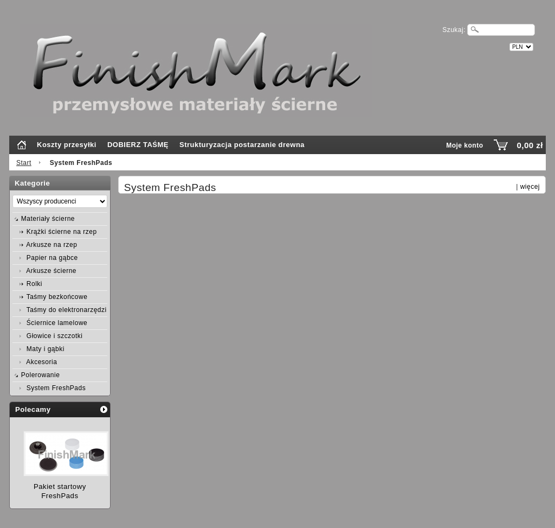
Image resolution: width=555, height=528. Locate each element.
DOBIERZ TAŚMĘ (138, 145)
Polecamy (33, 409)
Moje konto (464, 145)
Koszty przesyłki (66, 145)
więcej (530, 186)
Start (23, 163)
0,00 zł (530, 145)
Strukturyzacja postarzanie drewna (242, 145)
